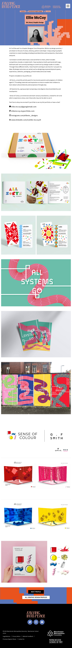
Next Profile (36, 592)
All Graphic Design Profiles (36, 597)
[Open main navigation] (68, 6)
